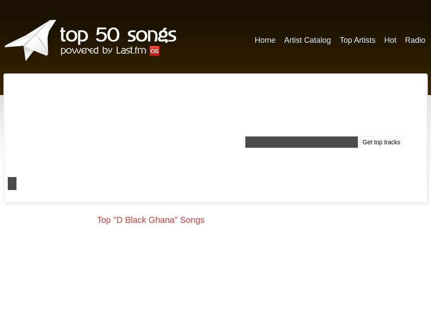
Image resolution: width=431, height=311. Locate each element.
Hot (390, 40)
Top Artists (358, 40)
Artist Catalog (307, 40)
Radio (415, 40)
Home (265, 40)
